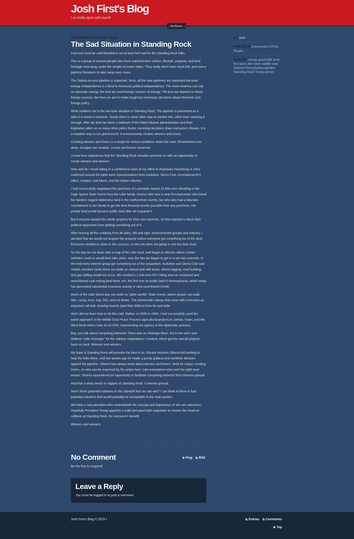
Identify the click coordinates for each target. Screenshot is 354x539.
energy (252, 60)
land (242, 64)
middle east (270, 64)
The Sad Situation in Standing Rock (131, 44)
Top (279, 527)
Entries (254, 519)
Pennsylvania (254, 68)
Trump (259, 72)
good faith (265, 60)
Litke (249, 64)
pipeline (269, 68)
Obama (238, 68)
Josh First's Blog (110, 8)
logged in (100, 495)
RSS (202, 457)
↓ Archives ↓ (176, 26)
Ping (189, 457)
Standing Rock (243, 72)
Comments (274, 519)
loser (257, 64)
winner (269, 72)
